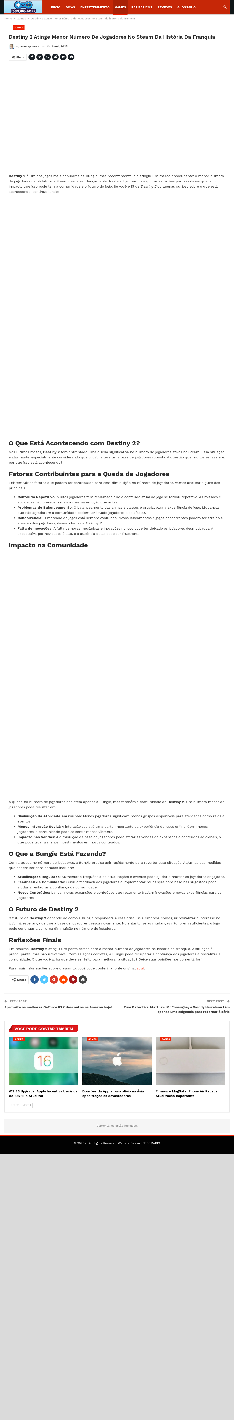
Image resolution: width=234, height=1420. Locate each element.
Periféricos (141, 7)
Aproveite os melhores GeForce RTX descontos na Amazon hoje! (58, 1007)
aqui (140, 968)
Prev (15, 1105)
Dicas (70, 7)
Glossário (186, 7)
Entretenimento (95, 7)
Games (120, 7)
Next (27, 1105)
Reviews (165, 7)
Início (55, 7)
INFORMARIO (151, 1143)
